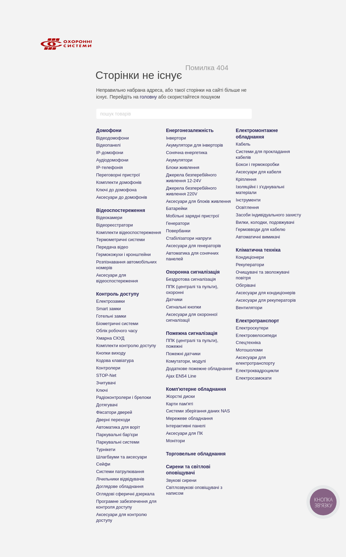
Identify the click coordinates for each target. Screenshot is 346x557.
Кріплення (246, 179)
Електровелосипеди (256, 335)
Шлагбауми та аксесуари (121, 456)
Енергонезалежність (190, 130)
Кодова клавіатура (115, 360)
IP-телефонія (109, 167)
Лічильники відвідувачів (120, 478)
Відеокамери (109, 217)
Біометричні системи (117, 323)
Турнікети (106, 449)
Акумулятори (179, 160)
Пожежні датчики (183, 353)
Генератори (178, 223)
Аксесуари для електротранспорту (255, 360)
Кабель (243, 144)
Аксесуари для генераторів (193, 245)
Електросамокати (254, 378)
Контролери (108, 367)
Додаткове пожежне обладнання (199, 368)
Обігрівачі (246, 285)
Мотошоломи (249, 349)
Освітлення (247, 207)
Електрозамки (110, 301)
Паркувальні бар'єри (117, 434)
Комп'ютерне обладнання (196, 389)
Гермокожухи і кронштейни (123, 254)
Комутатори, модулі (186, 361)
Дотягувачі (107, 404)
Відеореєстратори (114, 225)
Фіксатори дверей (114, 412)
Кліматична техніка (258, 250)
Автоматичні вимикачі (258, 236)
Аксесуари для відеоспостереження (117, 278)
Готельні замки (111, 316)
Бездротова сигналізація (191, 279)
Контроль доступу (117, 294)
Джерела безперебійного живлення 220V (191, 191)
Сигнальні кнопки (183, 306)
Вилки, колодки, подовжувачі (265, 222)
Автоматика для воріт (118, 427)
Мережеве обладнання (189, 418)
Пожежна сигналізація (191, 333)
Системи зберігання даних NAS (198, 410)
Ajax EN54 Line (181, 376)
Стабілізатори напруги (188, 238)
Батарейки (176, 208)
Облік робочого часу (117, 330)
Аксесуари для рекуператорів (266, 300)
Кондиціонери (250, 257)
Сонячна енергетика (186, 152)
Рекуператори (250, 264)
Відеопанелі (108, 145)
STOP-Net (106, 375)
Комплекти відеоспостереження (128, 232)
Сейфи (103, 464)
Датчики (174, 299)
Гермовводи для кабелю (260, 229)
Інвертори (176, 138)
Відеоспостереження (120, 210)
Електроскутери (252, 327)
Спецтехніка (248, 342)
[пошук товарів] (246, 114)
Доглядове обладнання (120, 486)
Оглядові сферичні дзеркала (125, 493)
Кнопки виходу (111, 353)
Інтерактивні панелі (185, 425)
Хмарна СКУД (110, 338)
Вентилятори (249, 307)
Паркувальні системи (118, 442)
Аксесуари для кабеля (258, 171)
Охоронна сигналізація (193, 272)
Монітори (175, 440)
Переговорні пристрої (118, 174)
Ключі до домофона (116, 189)
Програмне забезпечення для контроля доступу (126, 504)
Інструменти (248, 199)
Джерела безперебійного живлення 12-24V (191, 177)
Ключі (102, 390)
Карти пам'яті (179, 403)
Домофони (109, 130)
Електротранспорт (257, 320)
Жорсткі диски (180, 396)
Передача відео (112, 247)
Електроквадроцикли (257, 370)
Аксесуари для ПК (184, 433)
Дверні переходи (113, 419)
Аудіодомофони (112, 160)
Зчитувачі (106, 382)
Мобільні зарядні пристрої (192, 215)
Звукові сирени (181, 480)
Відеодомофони (112, 138)
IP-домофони (109, 152)
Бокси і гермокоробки (257, 164)
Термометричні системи (120, 239)
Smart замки (108, 308)
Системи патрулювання (120, 471)
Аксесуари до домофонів (121, 197)
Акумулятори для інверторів (194, 145)
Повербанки (178, 230)
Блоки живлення (182, 167)
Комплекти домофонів (119, 182)
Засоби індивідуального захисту (268, 214)
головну (148, 97)
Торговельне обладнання (196, 453)
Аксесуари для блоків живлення (198, 201)
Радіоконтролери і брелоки (123, 397)
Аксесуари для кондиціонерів (265, 292)
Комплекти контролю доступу (126, 345)
